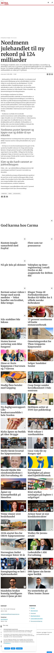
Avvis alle (7, 648)
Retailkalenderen (35, 616)
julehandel (16, 193)
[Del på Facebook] (47, 74)
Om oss (33, 608)
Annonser (33, 613)
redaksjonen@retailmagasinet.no (10, 614)
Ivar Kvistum (4, 619)
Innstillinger (49, 652)
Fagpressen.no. (8, 643)
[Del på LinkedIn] (50, 74)
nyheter (4, 193)
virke (10, 193)
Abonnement (34, 610)
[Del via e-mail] (52, 74)
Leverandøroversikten (37, 618)
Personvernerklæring (36, 621)
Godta (13, 648)
